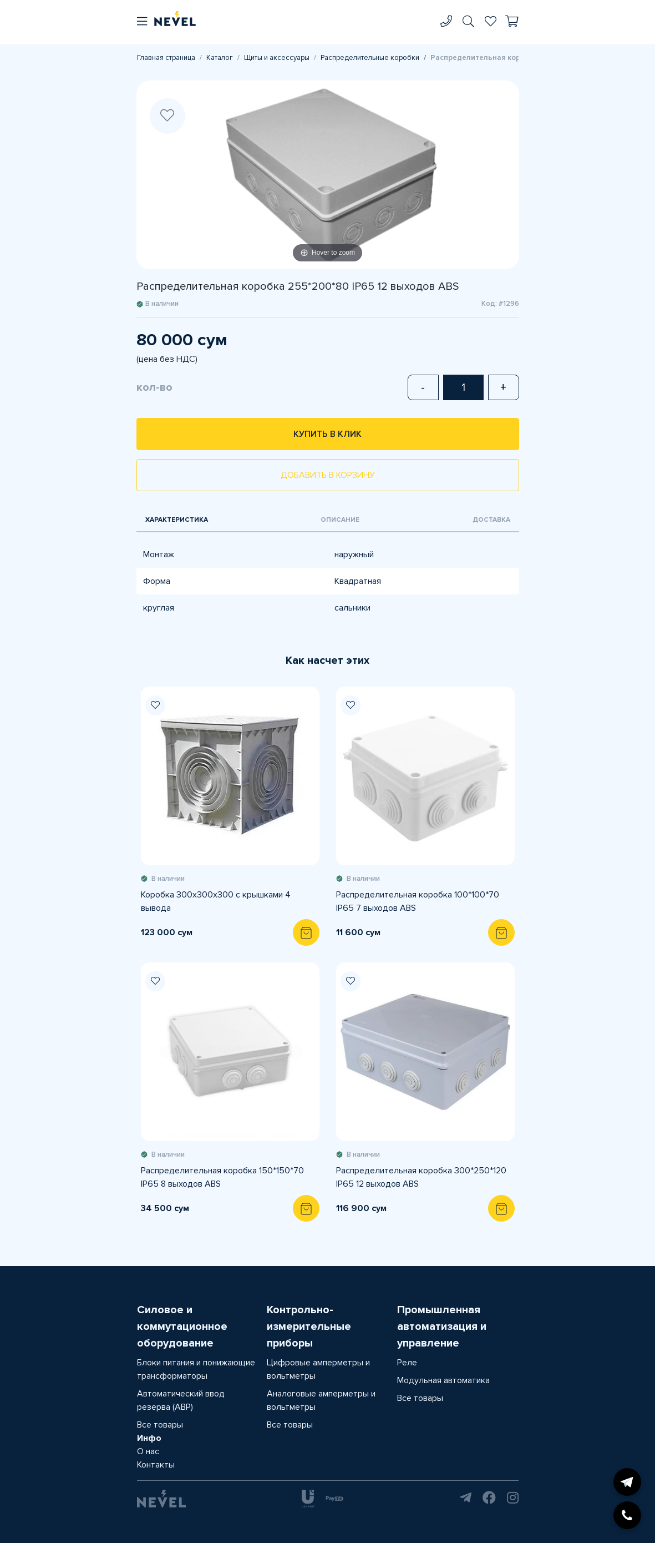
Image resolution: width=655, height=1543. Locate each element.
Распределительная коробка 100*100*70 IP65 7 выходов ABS (417, 901)
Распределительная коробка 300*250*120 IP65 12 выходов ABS (421, 1177)
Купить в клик (327, 434)
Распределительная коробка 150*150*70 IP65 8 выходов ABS (222, 1177)
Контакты (156, 1464)
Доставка (491, 520)
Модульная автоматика (443, 1380)
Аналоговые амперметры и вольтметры (321, 1400)
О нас (148, 1451)
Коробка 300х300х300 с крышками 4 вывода (216, 901)
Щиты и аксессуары (276, 57)
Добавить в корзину (328, 475)
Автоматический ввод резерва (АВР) (181, 1400)
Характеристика (176, 520)
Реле (407, 1362)
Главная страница (166, 57)
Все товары (160, 1424)
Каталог (219, 57)
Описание (340, 520)
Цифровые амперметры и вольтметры (318, 1369)
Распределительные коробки (370, 57)
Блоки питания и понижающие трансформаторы (196, 1369)
